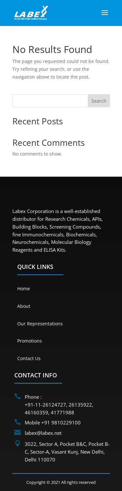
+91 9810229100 (61, 422)
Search (98, 101)
